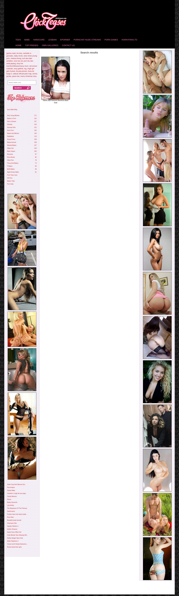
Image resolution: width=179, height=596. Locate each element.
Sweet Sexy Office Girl (14, 532)
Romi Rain (10, 517)
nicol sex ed (18, 61)
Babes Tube (11, 181)
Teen (18, 40)
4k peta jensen (21, 71)
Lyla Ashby (10, 505)
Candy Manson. (12, 496)
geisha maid (11, 53)
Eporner (65, 40)
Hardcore (39, 40)
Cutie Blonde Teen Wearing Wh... (17, 535)
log (25, 69)
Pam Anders (11, 487)
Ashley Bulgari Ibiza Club (15, 538)
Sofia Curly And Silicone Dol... (16, 484)
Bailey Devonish (12, 502)
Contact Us (68, 45)
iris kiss (19, 53)
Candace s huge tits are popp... (17, 493)
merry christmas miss (28, 76)
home (18, 45)
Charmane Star (12, 523)
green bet (15, 76)
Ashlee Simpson (12, 529)
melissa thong (16, 58)
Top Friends (31, 45)
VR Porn (9, 178)
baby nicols (18, 56)
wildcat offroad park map (22, 74)
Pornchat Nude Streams (87, 40)
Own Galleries (50, 45)
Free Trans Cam (12, 175)
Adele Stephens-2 (12, 541)
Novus (9, 499)
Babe (27, 40)
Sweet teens (11, 511)
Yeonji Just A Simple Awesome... (17, 544)
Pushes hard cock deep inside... (17, 514)
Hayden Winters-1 (12, 526)
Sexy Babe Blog (12, 109)
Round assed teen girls (14, 547)
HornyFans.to (129, 40)
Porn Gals (10, 184)
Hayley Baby (11, 490)
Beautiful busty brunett (14, 520)
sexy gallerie (18, 69)
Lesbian (52, 40)
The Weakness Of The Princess (17, 508)
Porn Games (111, 40)
